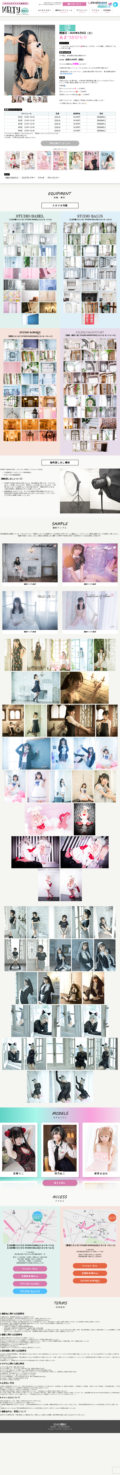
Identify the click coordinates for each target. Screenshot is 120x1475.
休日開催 (67, 28)
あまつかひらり (12, 178)
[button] (6, 60)
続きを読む (60, 1183)
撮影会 (67, 30)
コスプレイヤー (29, 178)
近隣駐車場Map (30, 1276)
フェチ (41, 178)
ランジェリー (54, 178)
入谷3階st (67, 26)
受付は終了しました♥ (60, 143)
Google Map (30, 1269)
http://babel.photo (66, 73)
